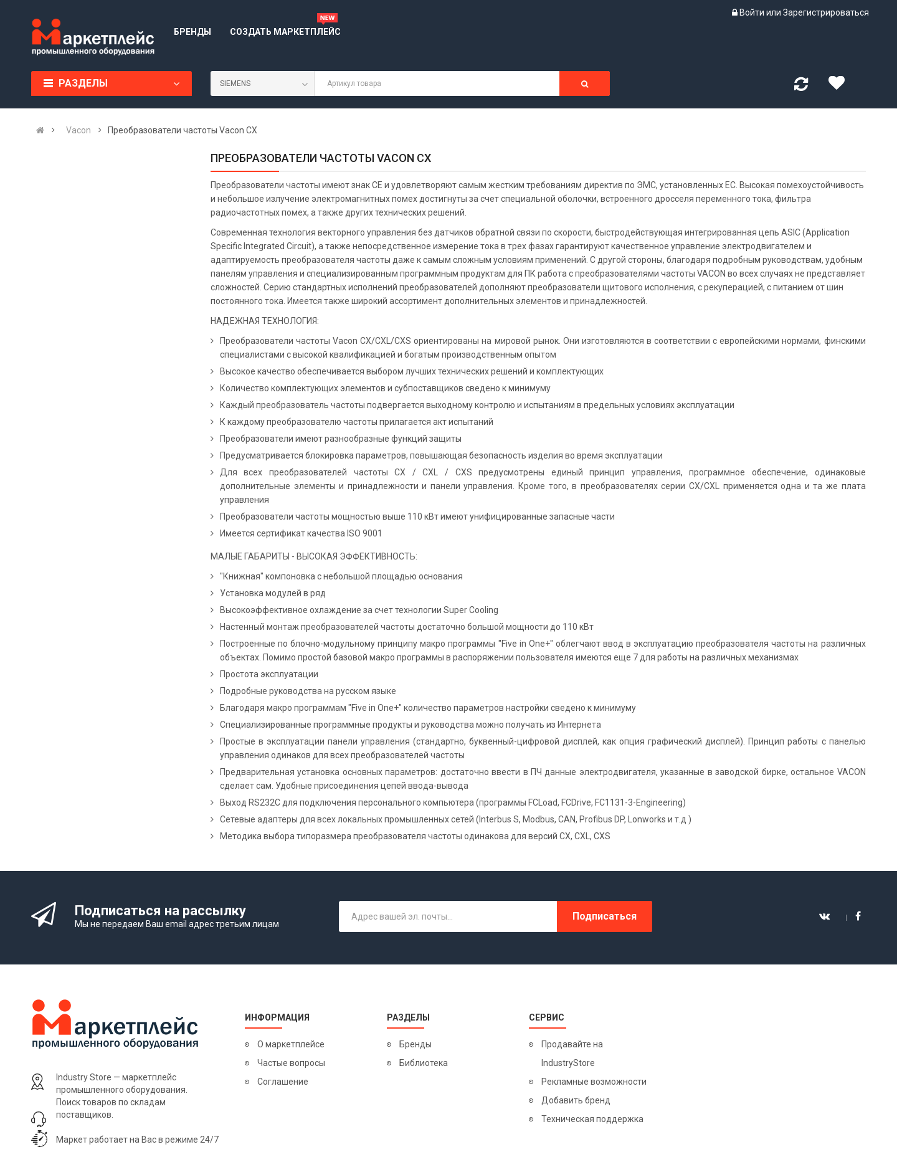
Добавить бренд (575, 1100)
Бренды (415, 1044)
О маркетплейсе (291, 1044)
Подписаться (604, 916)
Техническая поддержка (592, 1119)
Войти (752, 12)
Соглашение (282, 1082)
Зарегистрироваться (826, 12)
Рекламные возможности (594, 1082)
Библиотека (423, 1063)
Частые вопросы (291, 1063)
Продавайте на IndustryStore (572, 1053)
